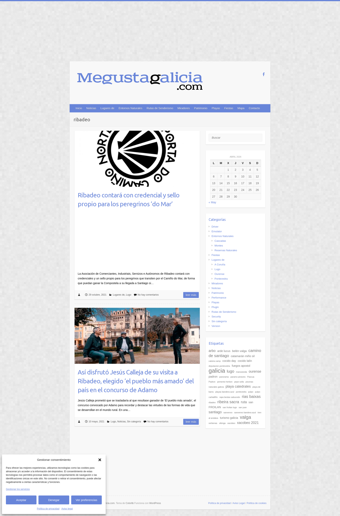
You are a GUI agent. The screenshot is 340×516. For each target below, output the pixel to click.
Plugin (215, 307)
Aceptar (21, 500)
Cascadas (220, 240)
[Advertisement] (170, 30)
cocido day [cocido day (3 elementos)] (229, 360)
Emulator (217, 231)
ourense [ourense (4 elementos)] (255, 371)
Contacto (254, 108)
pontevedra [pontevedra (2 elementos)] (241, 392)
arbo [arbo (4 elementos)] (212, 351)
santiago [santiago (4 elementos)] (215, 412)
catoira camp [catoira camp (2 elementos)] (215, 361)
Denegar (54, 500)
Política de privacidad (48, 508)
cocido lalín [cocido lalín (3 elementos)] (245, 360)
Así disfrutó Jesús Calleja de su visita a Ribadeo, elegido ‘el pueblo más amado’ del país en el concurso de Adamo (136, 381)
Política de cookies (256, 503)
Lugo (128, 294)
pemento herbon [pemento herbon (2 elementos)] (225, 382)
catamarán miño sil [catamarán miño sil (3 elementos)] (243, 356)
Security (216, 316)
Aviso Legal (239, 503)
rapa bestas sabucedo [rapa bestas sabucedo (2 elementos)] (229, 397)
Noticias (91, 108)
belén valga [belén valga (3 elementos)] (239, 351)
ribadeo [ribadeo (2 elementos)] (212, 402)
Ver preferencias (86, 500)
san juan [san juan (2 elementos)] (243, 407)
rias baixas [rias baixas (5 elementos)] (251, 396)
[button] (100, 460)
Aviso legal (67, 508)
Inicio (79, 108)
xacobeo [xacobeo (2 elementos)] (231, 423)
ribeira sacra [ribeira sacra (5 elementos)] (228, 402)
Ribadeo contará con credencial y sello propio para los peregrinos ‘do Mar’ (128, 199)
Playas (216, 108)
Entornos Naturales (130, 108)
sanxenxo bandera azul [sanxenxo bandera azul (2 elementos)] (245, 412)
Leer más (191, 295)
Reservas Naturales (226, 250)
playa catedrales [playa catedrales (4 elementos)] (238, 386)
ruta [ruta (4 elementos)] (244, 402)
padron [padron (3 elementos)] (213, 376)
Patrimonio (200, 108)
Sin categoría (134, 421)
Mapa (240, 108)
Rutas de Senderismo (160, 108)
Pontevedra (221, 278)
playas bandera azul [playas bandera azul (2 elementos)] (224, 392)
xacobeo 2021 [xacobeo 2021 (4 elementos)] (248, 423)
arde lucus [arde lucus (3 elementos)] (223, 351)
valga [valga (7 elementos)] (245, 417)
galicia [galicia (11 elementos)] (217, 370)
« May (212, 202)
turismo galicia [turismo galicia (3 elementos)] (229, 417)
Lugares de (107, 108)
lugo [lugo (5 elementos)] (230, 371)
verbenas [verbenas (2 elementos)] (213, 423)
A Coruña (220, 264)
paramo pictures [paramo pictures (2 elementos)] (237, 377)
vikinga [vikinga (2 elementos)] (222, 423)
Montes (219, 245)
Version (216, 326)
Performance (219, 297)
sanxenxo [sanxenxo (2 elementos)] (228, 412)
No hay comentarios (148, 294)
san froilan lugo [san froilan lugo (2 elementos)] (230, 407)
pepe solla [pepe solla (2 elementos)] (239, 382)
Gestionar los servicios (18, 489)
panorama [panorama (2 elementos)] (224, 377)
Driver (215, 226)
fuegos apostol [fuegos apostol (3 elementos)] (241, 365)
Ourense (219, 273)
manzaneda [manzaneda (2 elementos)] (241, 372)
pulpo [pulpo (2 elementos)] (250, 392)
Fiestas (228, 108)
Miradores (183, 108)
